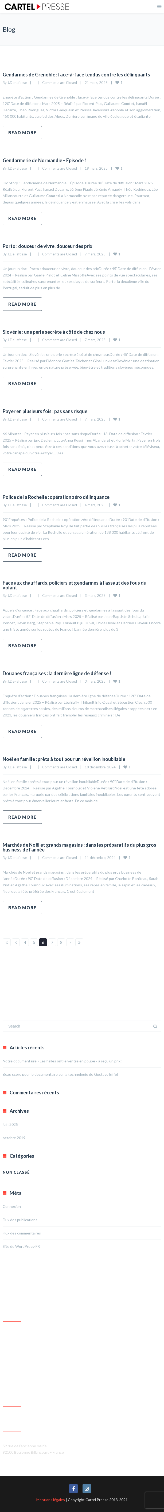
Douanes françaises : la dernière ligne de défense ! (57, 673)
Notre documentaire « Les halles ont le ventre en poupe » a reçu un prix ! (63, 1061)
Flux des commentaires (22, 1233)
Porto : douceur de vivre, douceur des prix (47, 246)
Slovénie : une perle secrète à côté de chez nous (54, 332)
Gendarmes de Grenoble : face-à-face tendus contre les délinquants (76, 75)
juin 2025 (10, 1124)
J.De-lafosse (17, 82)
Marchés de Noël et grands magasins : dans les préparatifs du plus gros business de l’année (79, 847)
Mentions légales (50, 1499)
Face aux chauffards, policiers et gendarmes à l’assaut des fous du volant (74, 585)
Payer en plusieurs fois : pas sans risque (45, 411)
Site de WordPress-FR (21, 1246)
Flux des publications (20, 1219)
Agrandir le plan (16, 1383)
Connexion (12, 1206)
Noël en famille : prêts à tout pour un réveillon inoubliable (64, 759)
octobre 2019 (14, 1137)
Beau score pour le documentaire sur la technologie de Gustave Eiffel (60, 1074)
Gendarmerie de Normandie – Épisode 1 (45, 160)
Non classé (16, 1172)
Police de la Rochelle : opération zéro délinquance (56, 497)
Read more (22, 132)
